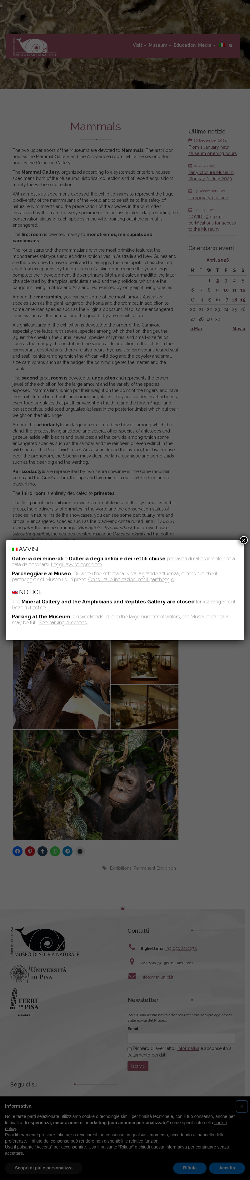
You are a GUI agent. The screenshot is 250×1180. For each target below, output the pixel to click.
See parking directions (63, 623)
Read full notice (29, 608)
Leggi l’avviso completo (76, 565)
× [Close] (244, 540)
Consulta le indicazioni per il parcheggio (131, 580)
